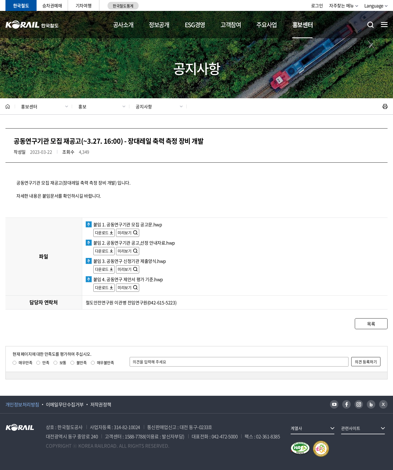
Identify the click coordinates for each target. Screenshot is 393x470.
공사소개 (123, 24)
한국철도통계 (123, 5)
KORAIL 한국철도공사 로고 (32, 24)
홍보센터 (302, 24)
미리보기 (125, 232)
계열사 (296, 428)
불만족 (81, 362)
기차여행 (83, 5)
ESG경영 (195, 24)
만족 (45, 362)
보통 (62, 362)
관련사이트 (350, 428)
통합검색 (370, 25)
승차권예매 (52, 5)
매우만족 (25, 362)
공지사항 (144, 106)
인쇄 (385, 106)
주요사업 (266, 24)
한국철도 (21, 5)
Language (373, 5)
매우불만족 (105, 362)
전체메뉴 (384, 24)
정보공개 (159, 24)
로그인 (317, 5)
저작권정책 (100, 404)
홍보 (82, 106)
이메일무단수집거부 (65, 404)
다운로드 (102, 232)
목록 (371, 323)
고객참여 (231, 24)
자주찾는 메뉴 (341, 5)
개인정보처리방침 (22, 404)
